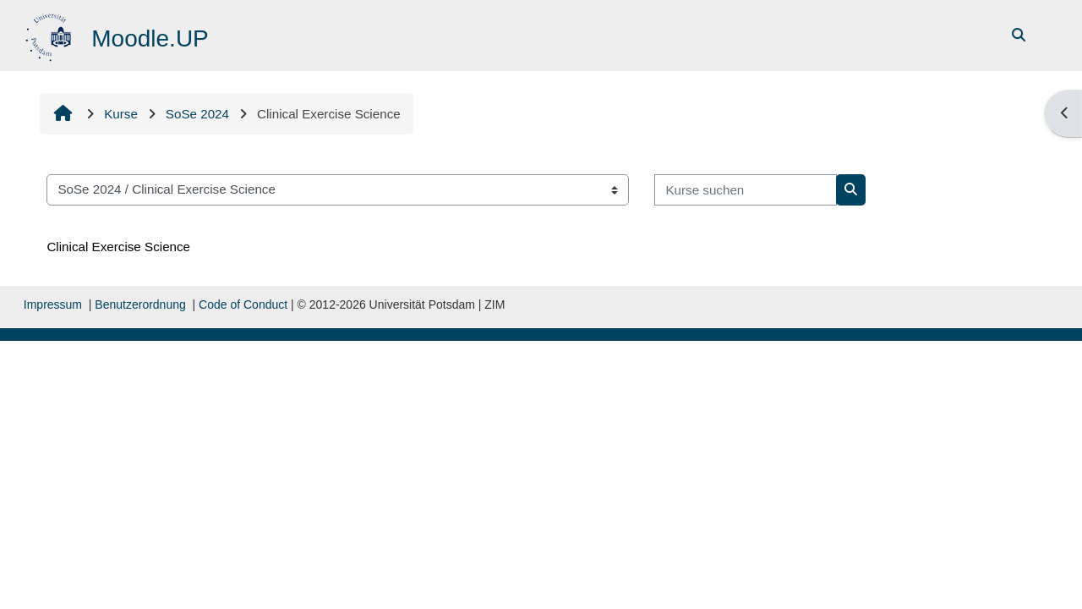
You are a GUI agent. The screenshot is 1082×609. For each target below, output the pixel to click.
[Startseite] (50, 34)
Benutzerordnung (140, 304)
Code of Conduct (243, 304)
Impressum (53, 304)
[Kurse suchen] (745, 190)
